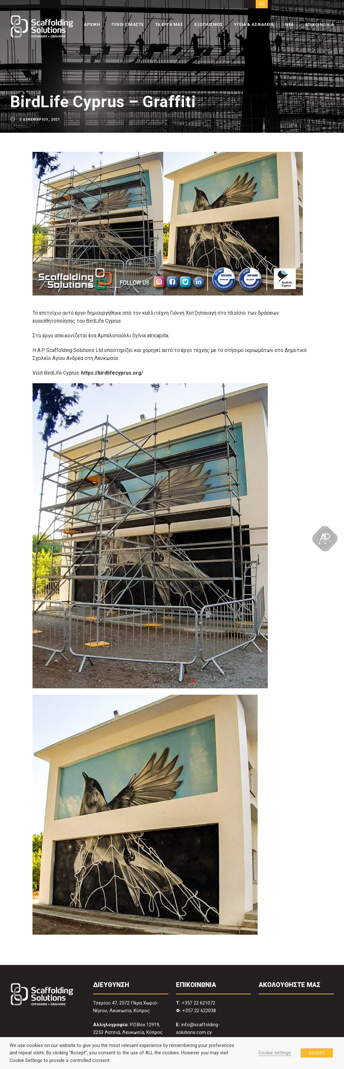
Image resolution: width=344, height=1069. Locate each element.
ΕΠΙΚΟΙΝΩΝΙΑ (319, 24)
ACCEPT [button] (317, 1052)
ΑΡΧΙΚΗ (92, 24)
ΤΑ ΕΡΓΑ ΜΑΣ (169, 24)
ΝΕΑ (289, 24)
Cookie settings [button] (275, 1053)
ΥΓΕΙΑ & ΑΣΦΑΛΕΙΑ (254, 24)
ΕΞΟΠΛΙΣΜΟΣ (208, 24)
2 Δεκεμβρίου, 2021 (39, 119)
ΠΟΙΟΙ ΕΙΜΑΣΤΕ (128, 24)
